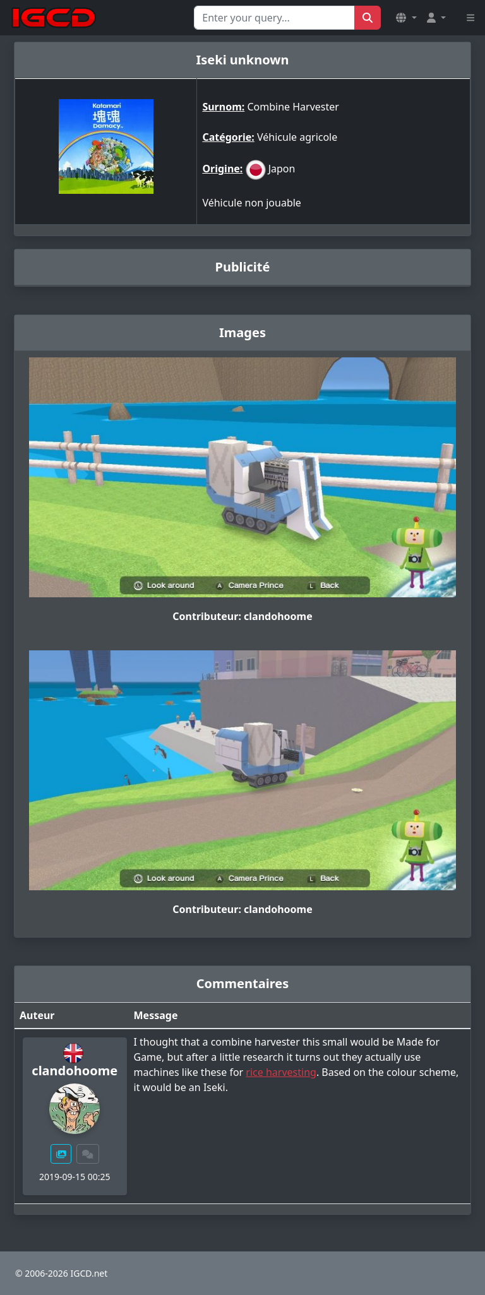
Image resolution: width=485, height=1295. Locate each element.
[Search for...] (274, 18)
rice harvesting (281, 1072)
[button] (406, 17)
